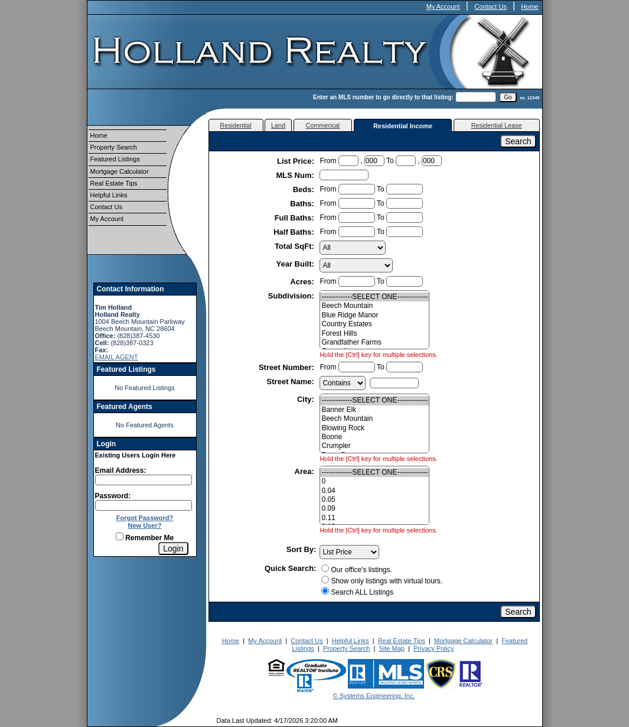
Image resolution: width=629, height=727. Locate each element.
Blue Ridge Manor (374, 315)
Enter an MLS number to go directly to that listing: (383, 97)
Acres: (303, 281)
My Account (443, 6)
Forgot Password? (145, 517)
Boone (374, 437)
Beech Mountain (374, 305)
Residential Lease (496, 125)
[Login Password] (143, 505)
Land (278, 125)
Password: (113, 496)
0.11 (374, 518)
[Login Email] (143, 480)
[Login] (173, 548)
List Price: (296, 161)
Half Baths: (294, 232)
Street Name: (292, 381)
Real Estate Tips (114, 183)
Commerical (323, 125)
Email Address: (120, 470)
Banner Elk (374, 409)
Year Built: (296, 263)
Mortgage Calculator (119, 171)
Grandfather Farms (374, 342)
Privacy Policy (433, 648)
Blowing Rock (374, 428)
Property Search (113, 147)
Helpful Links (109, 195)
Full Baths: (296, 217)
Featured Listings (115, 159)
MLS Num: (296, 175)
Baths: (303, 203)
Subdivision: (292, 295)
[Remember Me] (119, 536)
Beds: (305, 189)
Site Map (391, 648)
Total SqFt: (296, 246)
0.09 (374, 508)
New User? (145, 525)
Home (529, 6)
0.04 (374, 490)
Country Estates (374, 324)
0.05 (374, 499)
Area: (306, 471)
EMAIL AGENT (116, 357)
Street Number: (288, 367)
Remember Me (145, 538)
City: (307, 399)
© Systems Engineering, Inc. (374, 695)
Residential (235, 125)
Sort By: (301, 549)
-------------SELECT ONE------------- (374, 297)
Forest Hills (374, 333)
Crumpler (374, 446)
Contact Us (490, 6)
